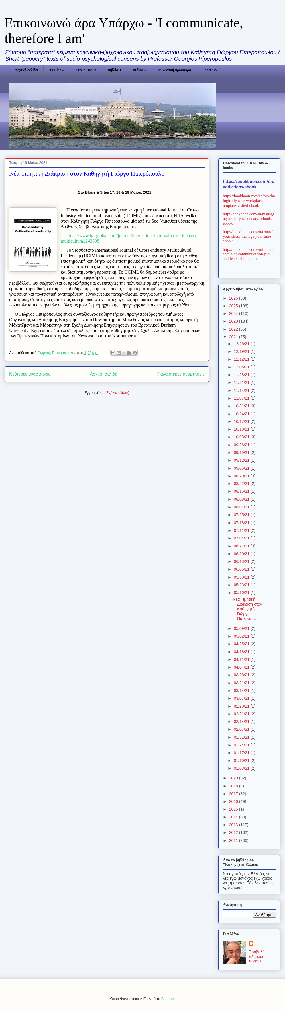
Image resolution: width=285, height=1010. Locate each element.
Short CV (209, 70)
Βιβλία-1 (114, 70)
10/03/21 (242, 437)
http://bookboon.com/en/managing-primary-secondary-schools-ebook (248, 218)
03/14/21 (242, 690)
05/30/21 (242, 577)
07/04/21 (242, 538)
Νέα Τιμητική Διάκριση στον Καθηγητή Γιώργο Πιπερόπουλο (86, 173)
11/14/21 (242, 390)
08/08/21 (242, 499)
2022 (234, 329)
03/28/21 (242, 675)
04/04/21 (242, 667)
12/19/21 (242, 351)
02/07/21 (242, 729)
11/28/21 (242, 374)
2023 (234, 321)
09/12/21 (242, 460)
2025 (234, 306)
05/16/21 (242, 592)
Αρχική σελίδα (26, 70)
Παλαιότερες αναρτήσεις (181, 374)
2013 (234, 824)
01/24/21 (242, 745)
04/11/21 (242, 659)
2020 (234, 778)
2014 (234, 817)
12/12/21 (242, 359)
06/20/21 (242, 553)
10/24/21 (242, 414)
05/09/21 (242, 628)
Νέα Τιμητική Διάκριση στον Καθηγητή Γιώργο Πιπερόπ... (247, 609)
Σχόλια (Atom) (117, 392)
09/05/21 (242, 468)
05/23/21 (242, 585)
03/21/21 (242, 683)
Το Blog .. (56, 70)
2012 (234, 832)
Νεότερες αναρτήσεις (29, 374)
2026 (234, 298)
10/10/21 (242, 429)
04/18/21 (242, 651)
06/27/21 (242, 546)
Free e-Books (86, 70)
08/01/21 (242, 507)
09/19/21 (242, 452)
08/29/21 (242, 476)
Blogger (167, 999)
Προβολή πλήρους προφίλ (257, 956)
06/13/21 (242, 561)
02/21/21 (242, 714)
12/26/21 (242, 343)
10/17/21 (242, 421)
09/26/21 (242, 445)
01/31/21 (242, 737)
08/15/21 (242, 491)
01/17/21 (242, 752)
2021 (234, 337)
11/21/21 (242, 382)
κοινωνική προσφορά (174, 70)
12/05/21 (242, 367)
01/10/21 (242, 760)
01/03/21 (242, 768)
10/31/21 (242, 406)
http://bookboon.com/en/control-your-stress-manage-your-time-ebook (249, 236)
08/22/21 (242, 483)
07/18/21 (242, 522)
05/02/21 (242, 636)
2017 (234, 793)
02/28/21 (242, 706)
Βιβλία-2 (139, 70)
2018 (234, 786)
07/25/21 (242, 514)
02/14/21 (242, 721)
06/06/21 (242, 569)
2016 (234, 801)
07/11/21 (242, 530)
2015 (234, 809)
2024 (234, 313)
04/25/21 (242, 644)
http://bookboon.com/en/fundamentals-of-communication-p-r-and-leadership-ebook (248, 254)
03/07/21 (242, 698)
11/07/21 (242, 398)
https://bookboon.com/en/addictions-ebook (249, 184)
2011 (234, 840)
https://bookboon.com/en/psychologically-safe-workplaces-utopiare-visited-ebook (249, 201)
